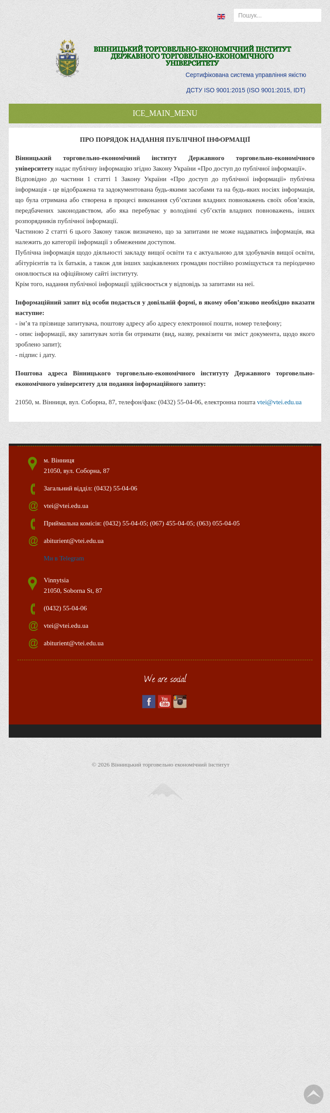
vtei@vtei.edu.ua (279, 402)
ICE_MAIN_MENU (165, 113)
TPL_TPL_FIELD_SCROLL (313, 1094)
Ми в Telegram (64, 558)
